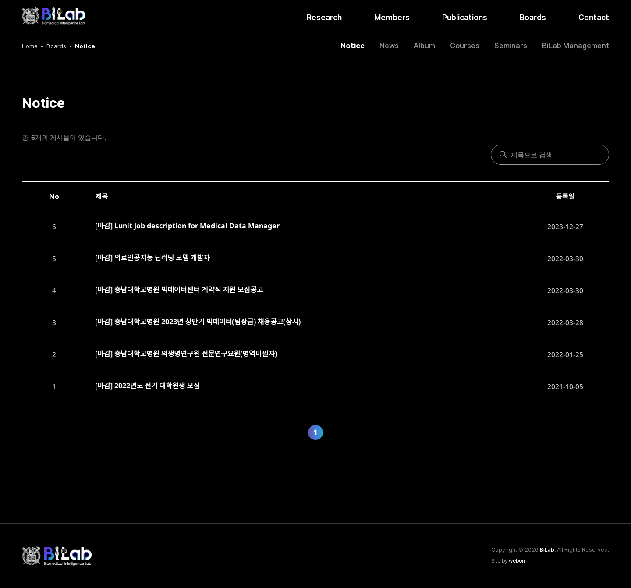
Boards (533, 17)
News (389, 45)
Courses (464, 45)
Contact (593, 17)
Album (424, 45)
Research (324, 17)
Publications (464, 17)
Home (30, 46)
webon (517, 561)
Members (392, 17)
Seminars (510, 45)
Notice (352, 45)
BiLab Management (575, 45)
